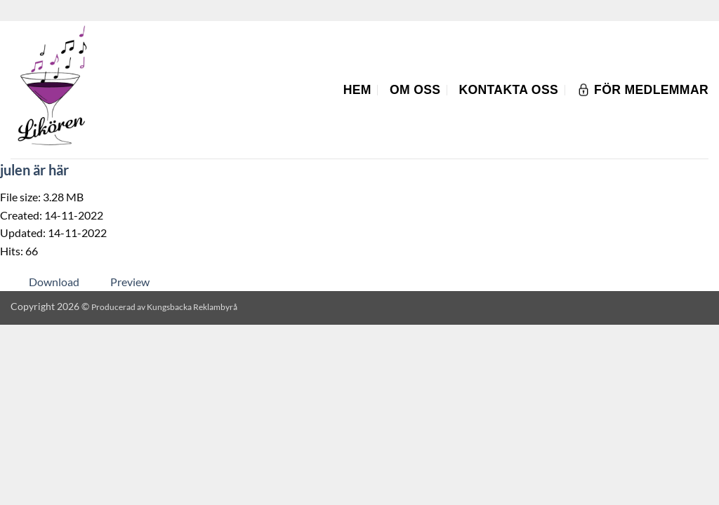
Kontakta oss (508, 90)
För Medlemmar (642, 90)
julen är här (34, 169)
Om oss (415, 90)
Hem (357, 90)
